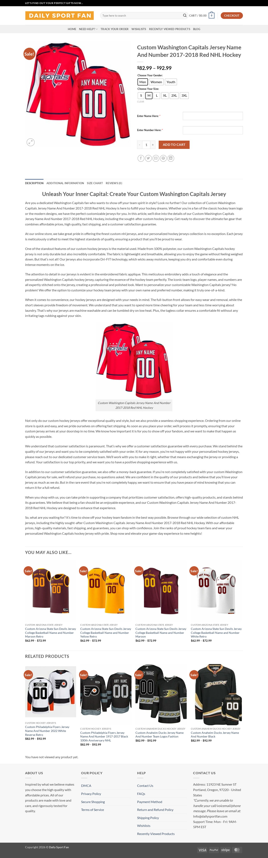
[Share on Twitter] (148, 158)
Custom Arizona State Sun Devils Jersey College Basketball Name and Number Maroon (160, 632)
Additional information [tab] (65, 183)
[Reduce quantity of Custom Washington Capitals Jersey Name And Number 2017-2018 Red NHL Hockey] (139, 145)
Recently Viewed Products (169, 29)
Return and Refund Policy (155, 810)
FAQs (141, 794)
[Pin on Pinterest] (163, 158)
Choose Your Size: (148, 89)
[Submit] (184, 15)
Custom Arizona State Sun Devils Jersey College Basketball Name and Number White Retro (216, 632)
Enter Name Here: (148, 116)
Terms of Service (92, 810)
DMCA (86, 785)
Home (72, 29)
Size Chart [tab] (95, 183)
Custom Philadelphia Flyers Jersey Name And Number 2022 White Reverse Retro (47, 730)
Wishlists (139, 29)
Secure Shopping (93, 802)
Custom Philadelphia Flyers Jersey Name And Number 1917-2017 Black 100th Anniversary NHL (104, 736)
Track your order (115, 29)
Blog (196, 29)
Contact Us (145, 785)
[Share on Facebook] (141, 158)
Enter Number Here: (149, 130)
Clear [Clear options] (140, 101)
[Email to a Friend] (155, 158)
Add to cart (174, 144)
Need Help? (88, 29)
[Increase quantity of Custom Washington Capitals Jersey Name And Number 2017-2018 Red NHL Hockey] (152, 145)
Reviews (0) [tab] (114, 183)
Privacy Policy (91, 794)
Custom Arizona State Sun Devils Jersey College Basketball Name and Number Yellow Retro (105, 632)
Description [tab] (34, 183)
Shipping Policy (148, 818)
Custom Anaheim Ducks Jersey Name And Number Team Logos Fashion (159, 734)
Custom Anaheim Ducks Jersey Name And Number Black (215, 734)
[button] (201, 15)
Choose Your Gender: (150, 75)
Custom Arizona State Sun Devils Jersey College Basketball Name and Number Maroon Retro (50, 632)
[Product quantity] (146, 145)
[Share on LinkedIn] (170, 158)
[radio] (142, 82)
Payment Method (149, 802)
